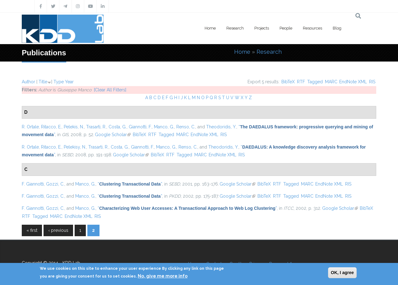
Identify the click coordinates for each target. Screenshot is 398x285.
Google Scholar (113, 134)
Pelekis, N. (74, 126)
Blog (337, 28)
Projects (261, 28)
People (286, 28)
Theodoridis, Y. (221, 126)
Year (69, 81)
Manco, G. (164, 126)
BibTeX (288, 81)
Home (210, 28)
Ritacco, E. (51, 126)
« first (31, 230)
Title (43, 81)
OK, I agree (342, 272)
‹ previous (58, 230)
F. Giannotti (33, 184)
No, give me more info (162, 276)
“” (130, 184)
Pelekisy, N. (75, 147)
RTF (301, 81)
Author (28, 81)
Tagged (315, 81)
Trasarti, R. (96, 126)
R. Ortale (30, 126)
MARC (331, 81)
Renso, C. (185, 126)
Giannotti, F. (140, 126)
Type (58, 81)
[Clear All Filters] (110, 89)
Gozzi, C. (55, 184)
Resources (312, 28)
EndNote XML (353, 81)
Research (235, 28)
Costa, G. (118, 126)
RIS (372, 81)
